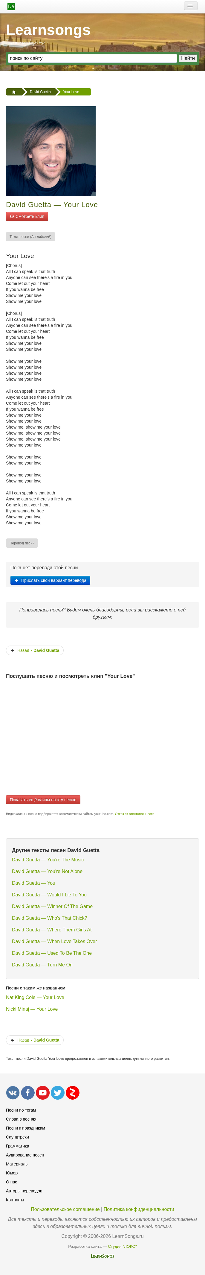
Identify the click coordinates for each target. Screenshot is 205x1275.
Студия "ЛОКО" (122, 1246)
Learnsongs (48, 30)
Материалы (17, 1164)
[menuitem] (31, 236)
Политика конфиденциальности (139, 1209)
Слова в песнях (21, 1119)
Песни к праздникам (25, 1128)
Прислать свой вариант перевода (50, 580)
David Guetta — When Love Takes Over (54, 941)
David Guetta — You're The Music (48, 859)
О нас (11, 1182)
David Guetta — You (33, 883)
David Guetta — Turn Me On (42, 964)
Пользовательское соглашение (65, 1209)
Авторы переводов (24, 1191)
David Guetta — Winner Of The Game (52, 906)
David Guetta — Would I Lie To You (49, 894)
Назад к (34, 650)
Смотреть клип (27, 216)
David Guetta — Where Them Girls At (51, 929)
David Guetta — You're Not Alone (47, 871)
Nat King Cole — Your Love (35, 997)
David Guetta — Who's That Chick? (49, 918)
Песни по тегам (21, 1110)
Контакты (15, 1199)
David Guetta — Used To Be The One (52, 953)
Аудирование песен (25, 1155)
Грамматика (17, 1146)
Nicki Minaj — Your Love (32, 1009)
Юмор (12, 1173)
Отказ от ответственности (134, 814)
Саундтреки (17, 1137)
